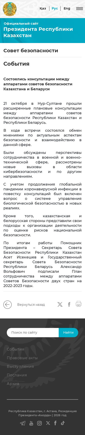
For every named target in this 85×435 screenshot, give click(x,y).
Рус (55, 8)
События (15, 349)
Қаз (43, 8)
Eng (67, 8)
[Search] (42, 332)
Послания (17, 375)
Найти (68, 332)
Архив (13, 384)
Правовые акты (22, 358)
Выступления (20, 366)
